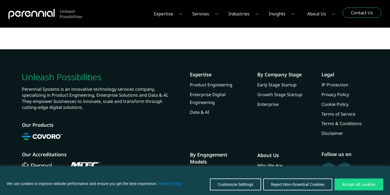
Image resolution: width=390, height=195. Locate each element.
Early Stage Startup (277, 85)
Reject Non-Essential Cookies (297, 184)
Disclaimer (332, 133)
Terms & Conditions (341, 123)
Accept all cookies (358, 184)
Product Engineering (211, 85)
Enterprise (268, 104)
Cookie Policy (335, 104)
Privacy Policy (170, 183)
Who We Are (269, 165)
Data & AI (199, 112)
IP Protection (334, 85)
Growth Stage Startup (279, 95)
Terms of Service (338, 114)
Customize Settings (235, 184)
